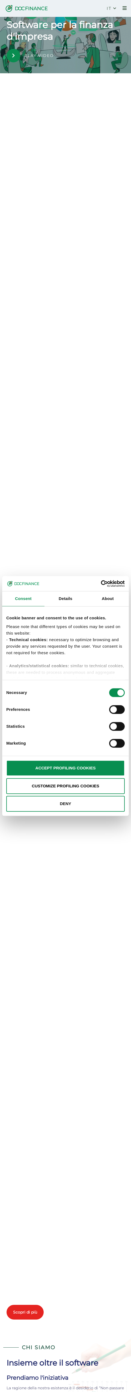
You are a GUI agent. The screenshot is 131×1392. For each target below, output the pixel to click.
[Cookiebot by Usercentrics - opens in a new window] (101, 583)
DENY (65, 803)
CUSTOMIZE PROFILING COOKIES (65, 786)
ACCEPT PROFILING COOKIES (65, 768)
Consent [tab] (23, 598)
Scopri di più (25, 1312)
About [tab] (108, 598)
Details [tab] (65, 598)
